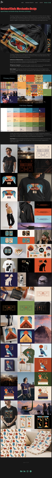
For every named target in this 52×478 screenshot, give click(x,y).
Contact (41, 2)
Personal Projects (29, 2)
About (36, 2)
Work (22, 2)
